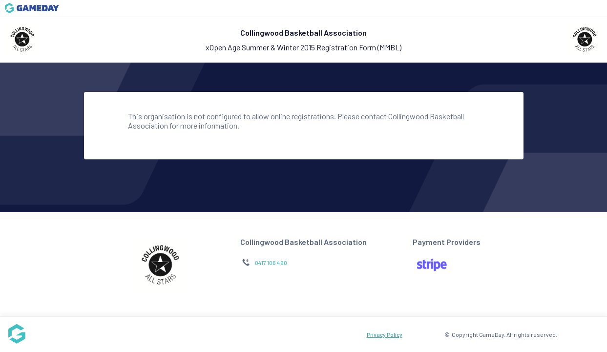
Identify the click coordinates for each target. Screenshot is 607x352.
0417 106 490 (271, 262)
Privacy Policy (384, 334)
